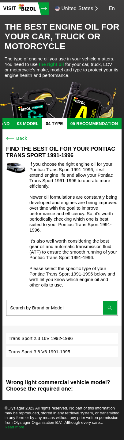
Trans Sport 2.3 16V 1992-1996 (41, 338)
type (57, 123)
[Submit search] (110, 308)
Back (16, 138)
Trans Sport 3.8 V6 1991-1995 (39, 351)
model (31, 123)
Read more (14, 427)
